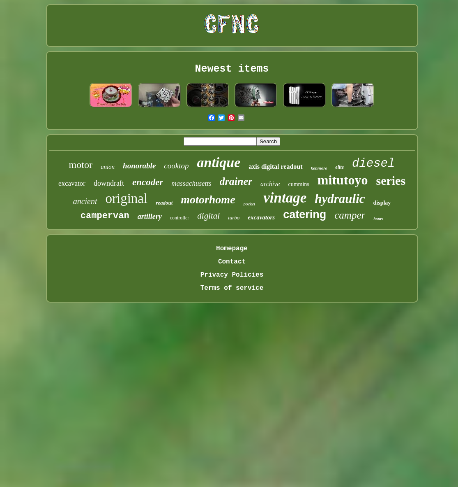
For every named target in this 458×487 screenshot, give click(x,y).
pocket (249, 203)
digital (208, 216)
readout (164, 203)
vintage (284, 198)
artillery (150, 216)
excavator (71, 183)
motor (80, 164)
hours (378, 219)
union (108, 166)
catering (304, 214)
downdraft (109, 183)
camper (349, 215)
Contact (232, 262)
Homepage (232, 248)
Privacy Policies (232, 275)
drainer (236, 181)
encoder (147, 182)
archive (270, 183)
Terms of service (232, 288)
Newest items (232, 69)
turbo (233, 217)
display (382, 203)
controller (179, 218)
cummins (298, 184)
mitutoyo (343, 179)
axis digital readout (275, 166)
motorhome (208, 199)
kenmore (319, 167)
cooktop (176, 165)
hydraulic (340, 198)
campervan (105, 216)
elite (339, 167)
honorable (139, 165)
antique (219, 162)
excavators (261, 217)
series (390, 180)
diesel (373, 163)
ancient (85, 201)
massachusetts (191, 183)
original (127, 198)
